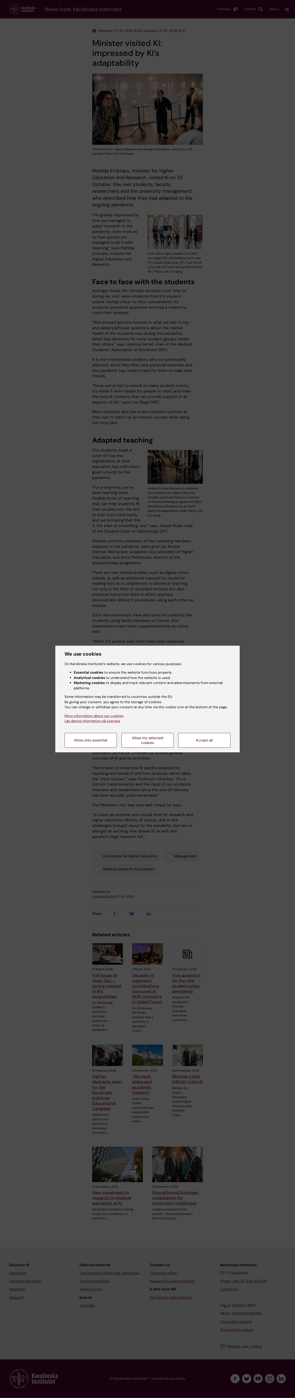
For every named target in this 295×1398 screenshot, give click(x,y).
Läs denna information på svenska (92, 721)
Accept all (204, 740)
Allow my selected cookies (147, 740)
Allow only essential (90, 740)
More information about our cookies (94, 716)
